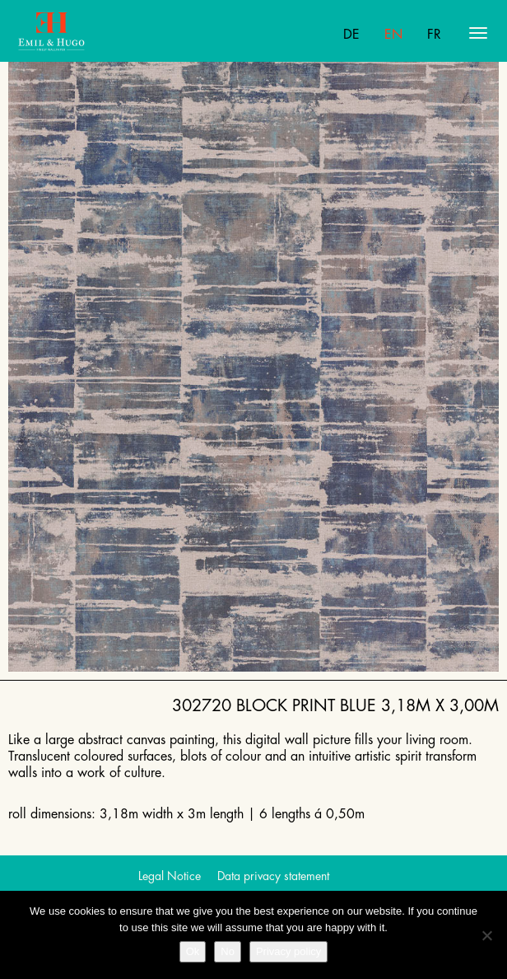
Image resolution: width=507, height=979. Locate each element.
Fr (434, 34)
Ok (193, 951)
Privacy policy (288, 951)
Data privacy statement (273, 876)
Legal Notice (169, 876)
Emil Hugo (82, 33)
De (351, 34)
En (393, 34)
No (228, 951)
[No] (486, 935)
